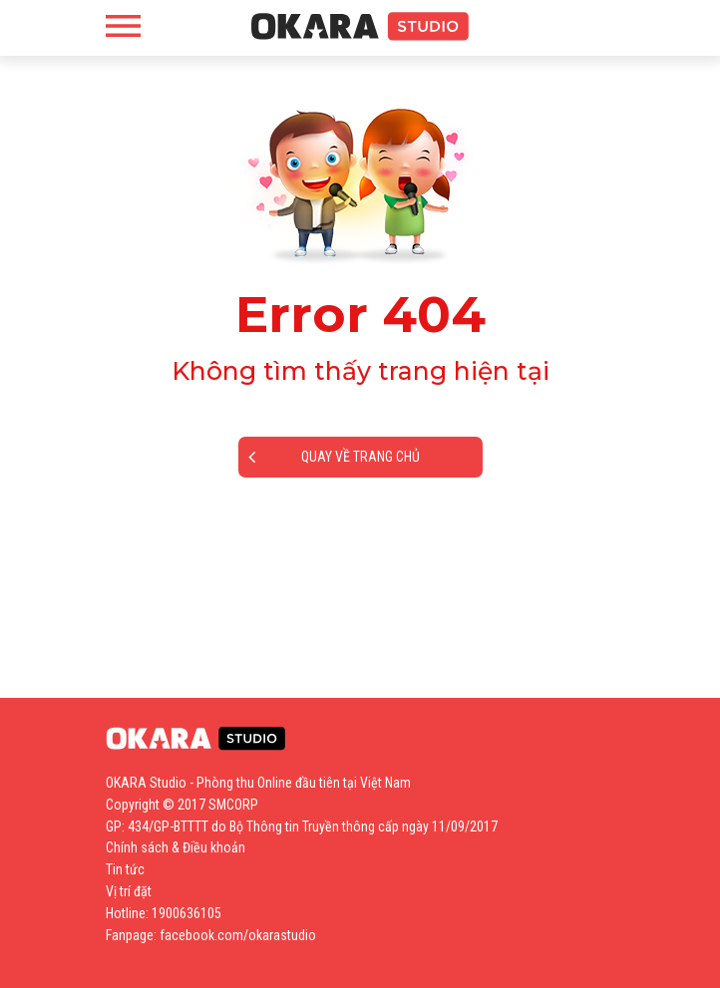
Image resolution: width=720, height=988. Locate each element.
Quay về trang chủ (334, 457)
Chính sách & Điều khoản (175, 847)
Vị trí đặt (129, 891)
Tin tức (125, 869)
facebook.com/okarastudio (238, 935)
